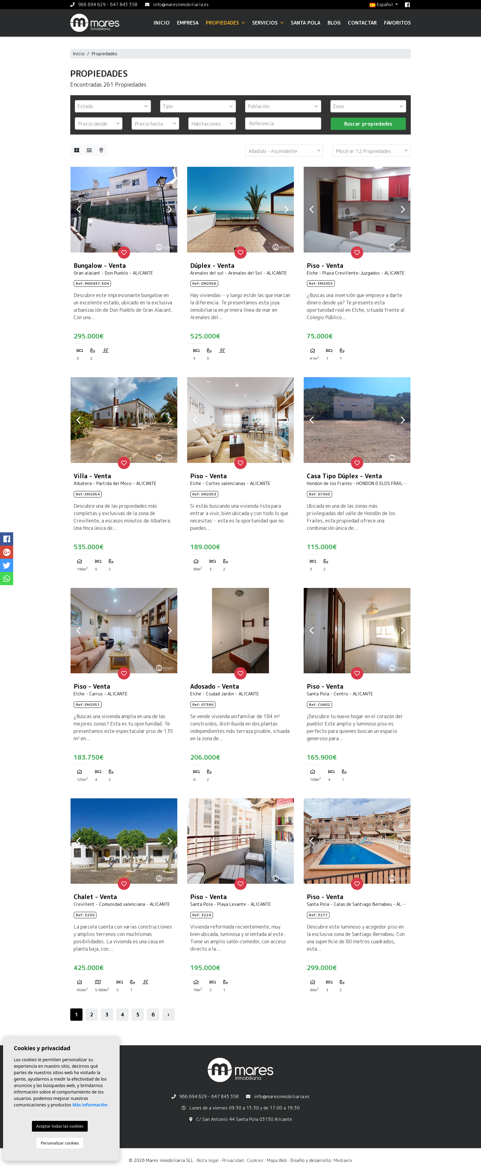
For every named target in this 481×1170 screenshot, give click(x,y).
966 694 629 (92, 4)
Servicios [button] (267, 22)
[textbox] (114, 106)
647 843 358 (123, 4)
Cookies (255, 1160)
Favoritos (397, 22)
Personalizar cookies (60, 1143)
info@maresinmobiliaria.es (181, 4)
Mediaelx (343, 1160)
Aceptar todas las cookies (59, 1126)
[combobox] (113, 106)
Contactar (362, 22)
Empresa (187, 22)
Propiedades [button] (225, 22)
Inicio (161, 22)
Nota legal (208, 1160)
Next (169, 209)
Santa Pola (305, 22)
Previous (78, 209)
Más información (90, 1105)
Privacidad (233, 1160)
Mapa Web (277, 1160)
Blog (334, 22)
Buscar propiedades (368, 123)
